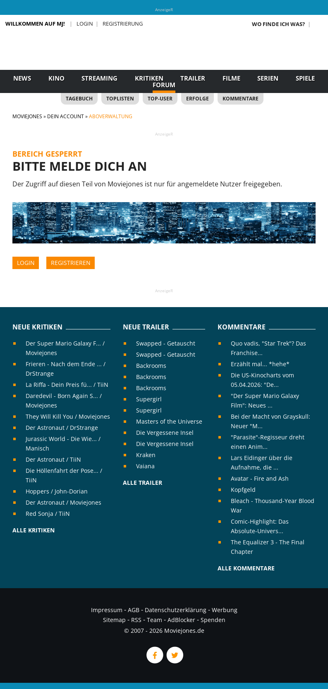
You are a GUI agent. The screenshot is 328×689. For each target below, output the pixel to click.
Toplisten (120, 98)
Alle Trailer (142, 482)
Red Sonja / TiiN (48, 513)
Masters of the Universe (169, 421)
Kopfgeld (243, 490)
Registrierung (123, 23)
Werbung (224, 610)
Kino (56, 78)
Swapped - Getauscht (165, 343)
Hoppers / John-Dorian (57, 491)
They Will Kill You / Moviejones (68, 416)
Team (154, 620)
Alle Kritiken (33, 530)
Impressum (106, 610)
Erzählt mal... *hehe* (260, 364)
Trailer (192, 78)
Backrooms (151, 366)
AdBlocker (181, 620)
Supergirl (149, 399)
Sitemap (114, 620)
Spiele (305, 78)
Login (85, 23)
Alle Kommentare (246, 568)
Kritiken (149, 78)
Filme (231, 78)
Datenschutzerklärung (175, 610)
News (22, 78)
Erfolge (197, 98)
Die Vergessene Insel (165, 432)
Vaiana (145, 466)
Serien (267, 78)
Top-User (160, 98)
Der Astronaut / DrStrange (62, 428)
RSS (136, 620)
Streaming (99, 78)
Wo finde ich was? (278, 24)
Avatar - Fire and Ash (260, 478)
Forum (164, 85)
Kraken (146, 455)
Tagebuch (79, 98)
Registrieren (71, 263)
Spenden (213, 620)
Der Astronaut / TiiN (53, 459)
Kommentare (241, 98)
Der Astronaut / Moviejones (63, 502)
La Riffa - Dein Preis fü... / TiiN (67, 385)
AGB (133, 610)
